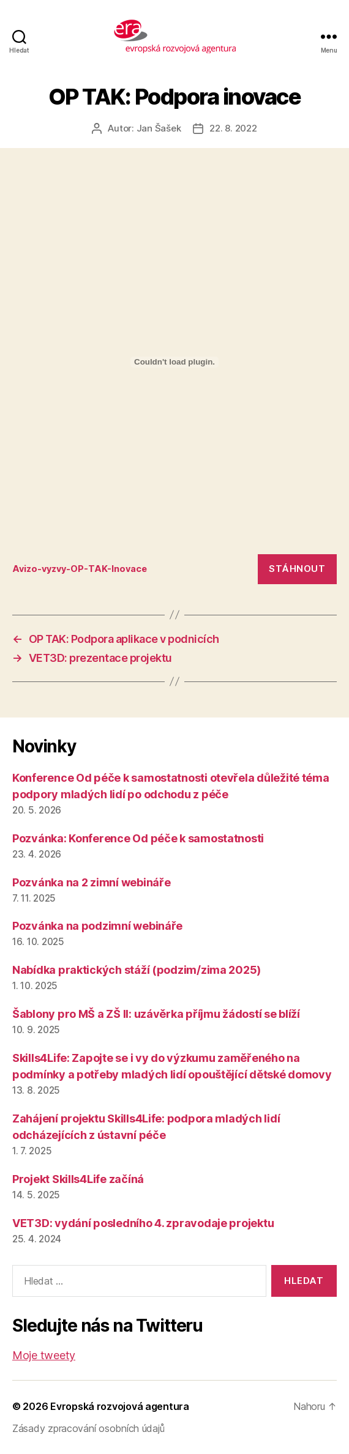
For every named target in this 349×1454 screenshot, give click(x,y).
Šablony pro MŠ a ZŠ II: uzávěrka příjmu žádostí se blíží (156, 1013)
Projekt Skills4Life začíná (78, 1179)
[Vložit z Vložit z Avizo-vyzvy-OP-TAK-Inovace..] (174, 362)
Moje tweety (43, 1355)
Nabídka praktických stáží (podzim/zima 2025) (136, 969)
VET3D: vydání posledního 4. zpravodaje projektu (143, 1223)
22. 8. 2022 (233, 128)
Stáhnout (297, 568)
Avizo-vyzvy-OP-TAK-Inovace (79, 568)
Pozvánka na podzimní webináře (97, 925)
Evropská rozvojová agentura (119, 1406)
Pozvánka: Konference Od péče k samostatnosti (138, 838)
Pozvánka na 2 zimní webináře (91, 882)
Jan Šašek (159, 128)
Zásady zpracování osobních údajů (88, 1428)
